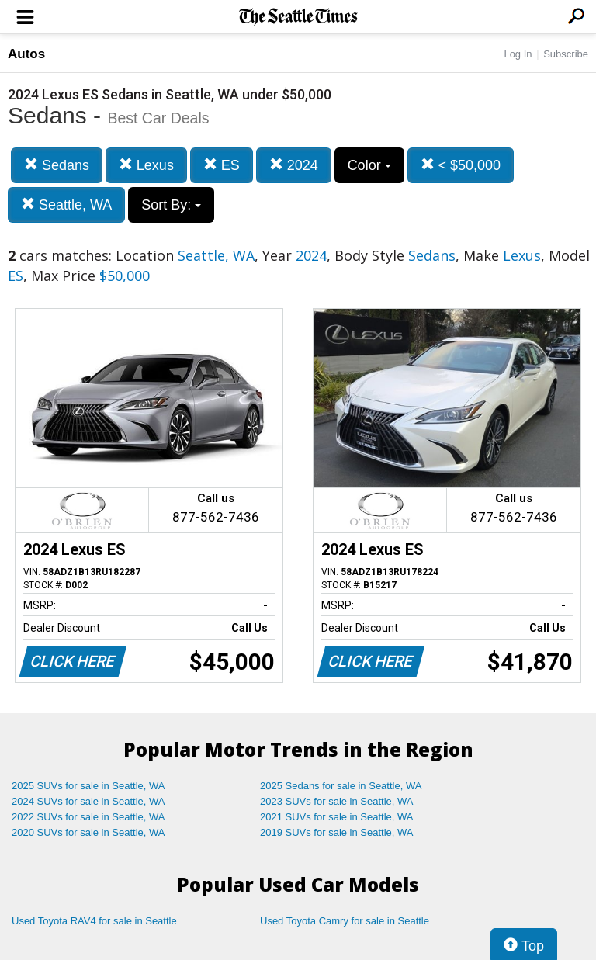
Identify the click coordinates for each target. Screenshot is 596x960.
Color (369, 165)
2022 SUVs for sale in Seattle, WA (88, 817)
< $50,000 (461, 165)
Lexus (146, 165)
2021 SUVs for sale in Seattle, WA (337, 817)
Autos (26, 54)
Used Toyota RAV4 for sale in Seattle (94, 921)
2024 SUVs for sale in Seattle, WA (88, 801)
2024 (293, 165)
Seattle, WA (66, 204)
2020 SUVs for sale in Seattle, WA (88, 832)
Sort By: (171, 205)
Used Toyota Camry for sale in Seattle (344, 921)
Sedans (56, 165)
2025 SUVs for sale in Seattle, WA (88, 786)
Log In (518, 54)
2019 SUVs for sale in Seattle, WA (337, 832)
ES (221, 165)
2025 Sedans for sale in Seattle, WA (340, 786)
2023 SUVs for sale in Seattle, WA (337, 801)
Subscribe (565, 54)
